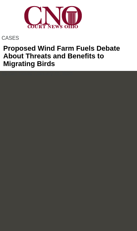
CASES (10, 38)
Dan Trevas (20, 73)
